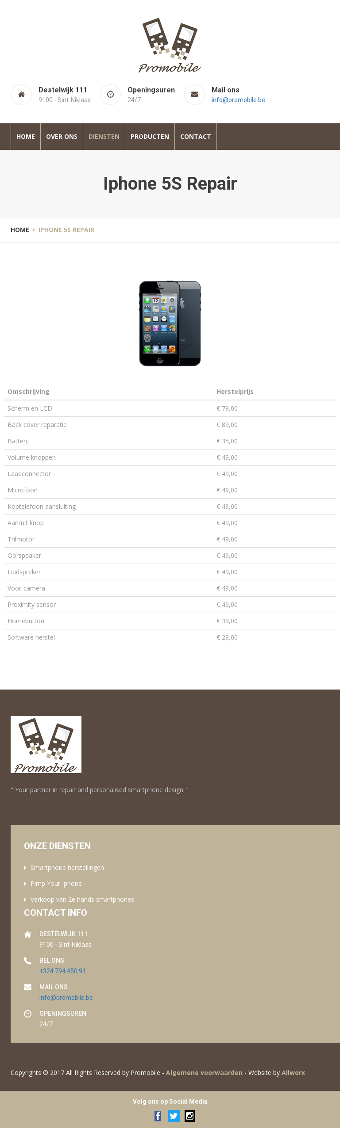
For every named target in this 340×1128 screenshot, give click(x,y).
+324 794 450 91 (62, 971)
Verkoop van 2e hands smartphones (82, 899)
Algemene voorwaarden (204, 1072)
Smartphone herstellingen (67, 867)
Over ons (61, 136)
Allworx (293, 1072)
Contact (195, 136)
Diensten (104, 136)
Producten (150, 136)
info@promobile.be (238, 99)
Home (25, 136)
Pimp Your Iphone (56, 883)
